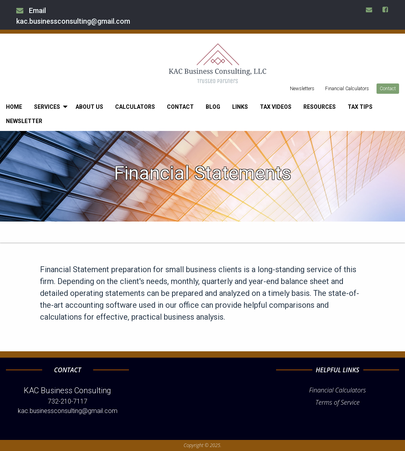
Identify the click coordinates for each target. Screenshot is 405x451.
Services (47, 107)
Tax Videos (275, 107)
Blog (213, 107)
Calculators (135, 107)
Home (14, 107)
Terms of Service (337, 402)
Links (240, 107)
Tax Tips (360, 107)
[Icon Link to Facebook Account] (386, 9)
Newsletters (302, 88)
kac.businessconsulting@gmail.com (67, 411)
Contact (388, 88)
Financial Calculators (347, 88)
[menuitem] (14, 107)
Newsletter (24, 121)
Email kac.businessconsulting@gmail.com (73, 15)
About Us (89, 107)
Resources (319, 107)
